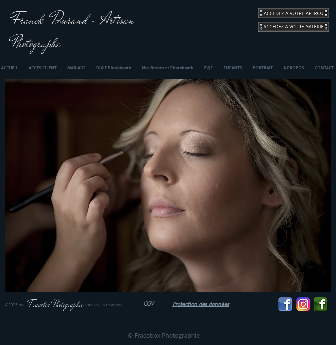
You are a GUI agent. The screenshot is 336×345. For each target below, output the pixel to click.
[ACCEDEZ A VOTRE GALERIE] (293, 27)
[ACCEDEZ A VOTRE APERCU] (293, 13)
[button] (168, 185)
